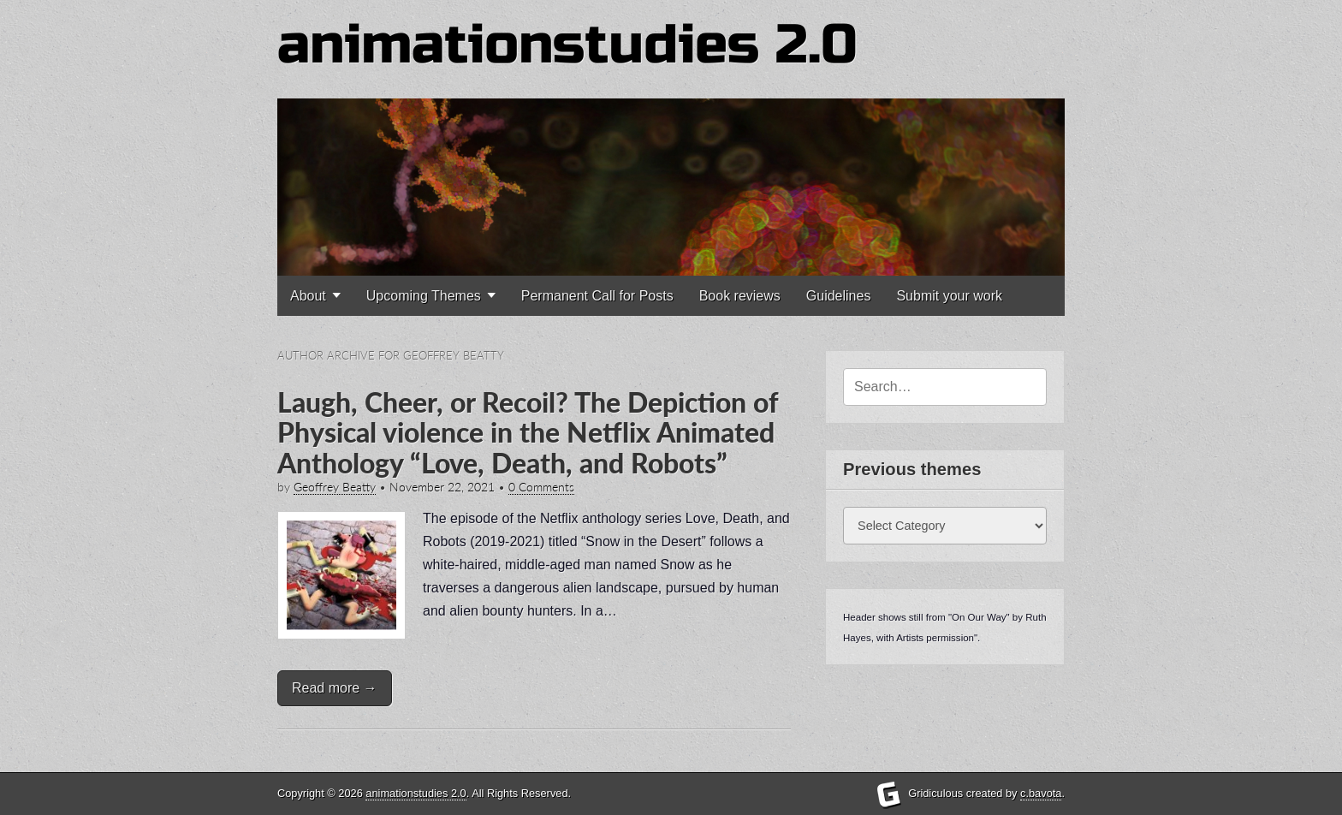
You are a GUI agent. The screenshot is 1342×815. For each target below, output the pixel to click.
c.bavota (1040, 793)
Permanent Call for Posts (597, 296)
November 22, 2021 (442, 487)
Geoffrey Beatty (335, 487)
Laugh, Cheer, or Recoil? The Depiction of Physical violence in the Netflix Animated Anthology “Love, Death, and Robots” (527, 432)
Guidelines (838, 296)
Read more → (334, 688)
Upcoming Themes (423, 296)
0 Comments (541, 487)
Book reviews (740, 296)
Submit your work (949, 296)
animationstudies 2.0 (567, 45)
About (308, 296)
